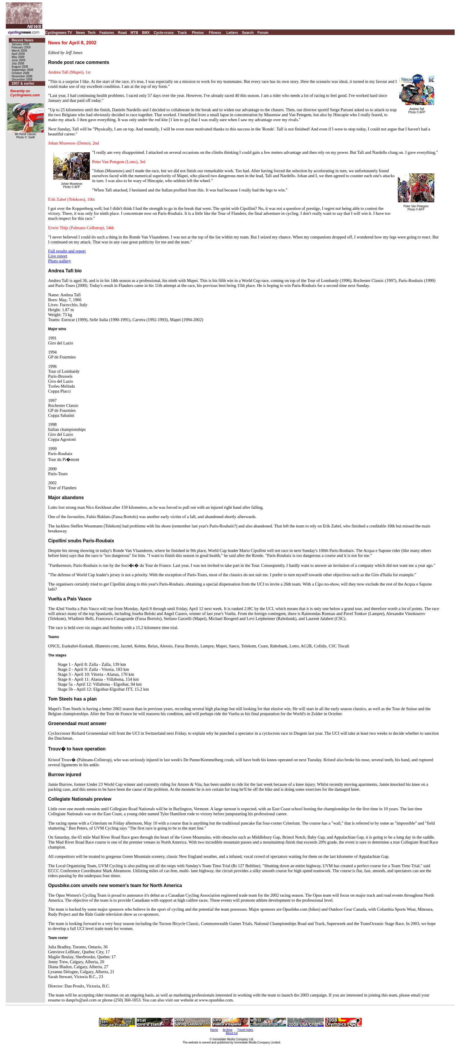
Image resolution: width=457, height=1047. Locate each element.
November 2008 (22, 76)
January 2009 (20, 44)
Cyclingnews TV (58, 33)
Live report (57, 256)
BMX (146, 33)
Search (248, 33)
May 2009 (18, 57)
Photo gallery (59, 261)
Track (182, 33)
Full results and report (67, 251)
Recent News (23, 40)
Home (214, 1030)
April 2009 (18, 53)
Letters (232, 33)
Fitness (215, 33)
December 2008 (22, 79)
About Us (232, 1033)
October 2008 (20, 73)
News (80, 33)
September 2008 (22, 70)
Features (106, 33)
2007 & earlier (23, 83)
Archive (227, 1030)
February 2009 (21, 47)
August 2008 (20, 66)
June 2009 (18, 60)
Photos (198, 33)
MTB (134, 33)
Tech (92, 33)
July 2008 (18, 63)
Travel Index (245, 1030)
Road (122, 33)
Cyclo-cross (164, 33)
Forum (262, 33)
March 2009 (19, 50)
